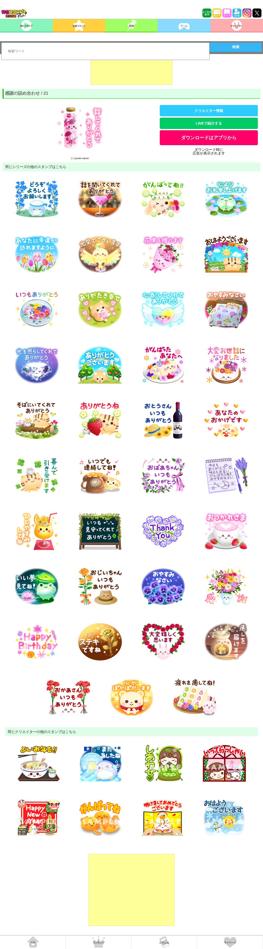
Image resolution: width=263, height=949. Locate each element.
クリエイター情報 (208, 111)
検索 (235, 47)
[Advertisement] (131, 72)
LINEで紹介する (209, 123)
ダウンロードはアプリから (209, 137)
